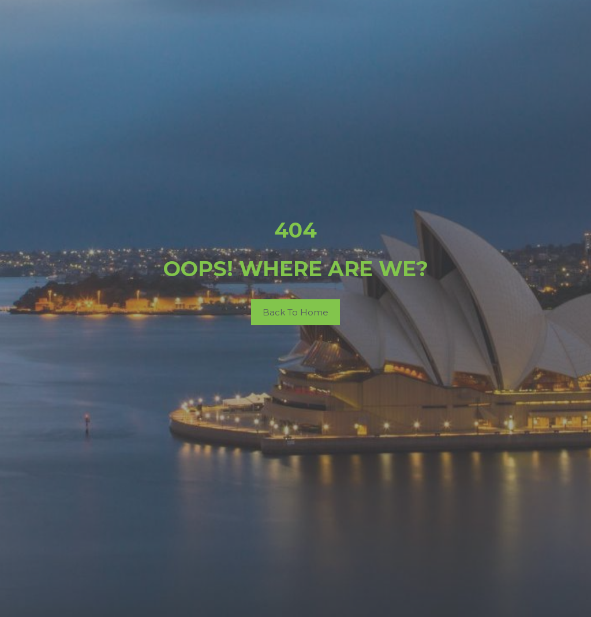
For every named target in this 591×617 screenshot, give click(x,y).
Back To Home (295, 312)
